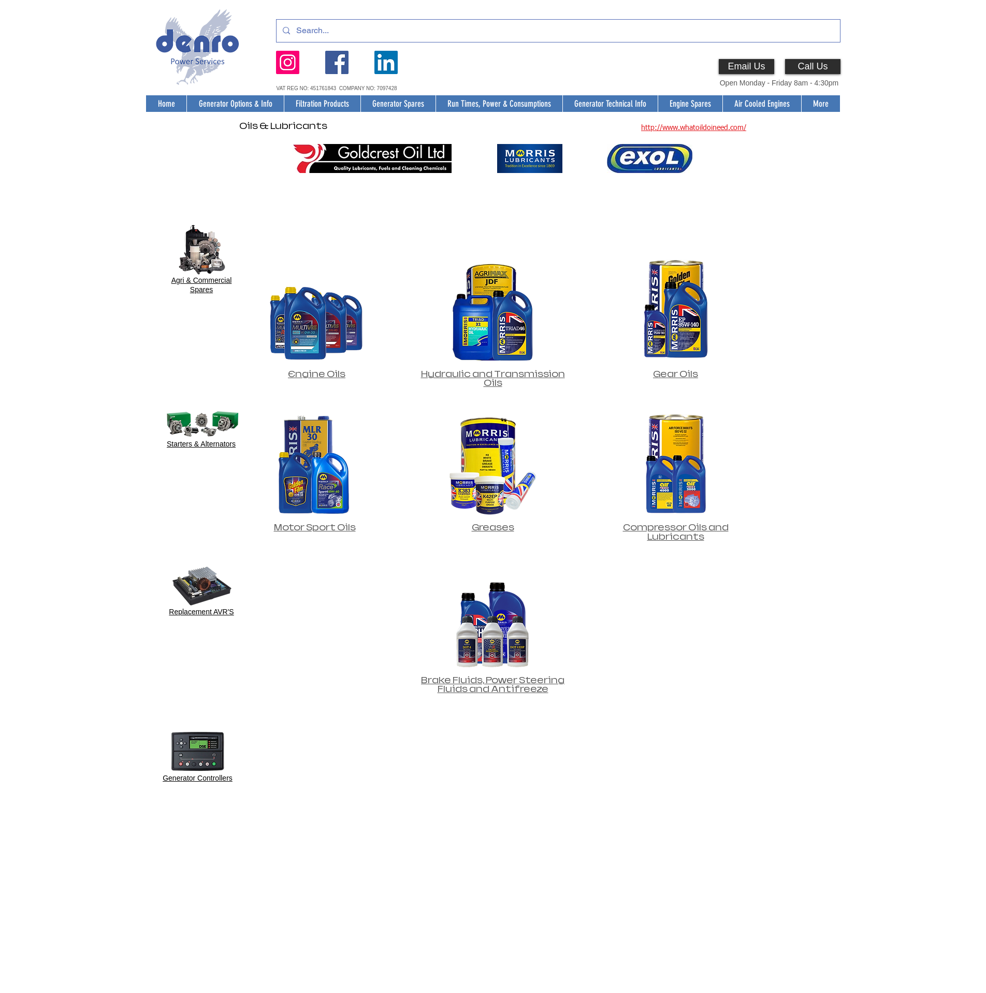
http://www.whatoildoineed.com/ (693, 128)
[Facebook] (337, 62)
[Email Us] (746, 66)
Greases (493, 528)
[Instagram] (287, 62)
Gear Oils (675, 374)
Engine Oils (316, 374)
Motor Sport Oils (315, 528)
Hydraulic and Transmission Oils (493, 378)
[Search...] (557, 31)
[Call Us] (812, 66)
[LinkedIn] (386, 62)
